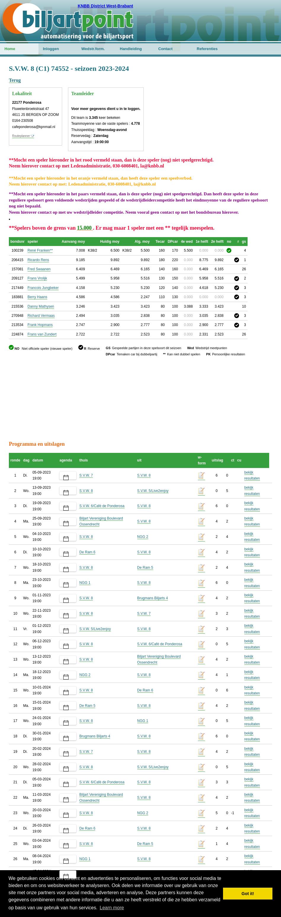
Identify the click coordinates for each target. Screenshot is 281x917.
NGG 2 (142, 537)
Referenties (207, 49)
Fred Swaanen (39, 269)
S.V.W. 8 (144, 475)
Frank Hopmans (40, 325)
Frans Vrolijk (37, 278)
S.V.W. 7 (86, 475)
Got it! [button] (248, 893)
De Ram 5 (145, 567)
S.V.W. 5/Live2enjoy (153, 491)
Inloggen (51, 49)
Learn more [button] (112, 907)
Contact (165, 49)
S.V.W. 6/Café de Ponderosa (101, 506)
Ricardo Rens (38, 260)
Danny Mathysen (41, 306)
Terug (15, 80)
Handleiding (131, 49)
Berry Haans (37, 297)
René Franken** (40, 250)
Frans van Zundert (42, 334)
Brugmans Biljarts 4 (152, 598)
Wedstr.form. (93, 49)
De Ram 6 (87, 552)
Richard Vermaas (41, 316)
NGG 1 (84, 583)
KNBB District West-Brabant (105, 6)
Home (9, 49)
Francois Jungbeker (43, 288)
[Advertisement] (236, 93)
